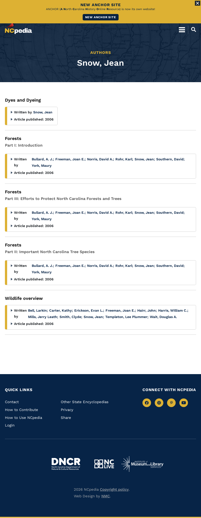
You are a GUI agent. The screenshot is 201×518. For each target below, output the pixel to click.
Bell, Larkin (38, 310)
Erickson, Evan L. (89, 310)
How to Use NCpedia (23, 417)
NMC (105, 496)
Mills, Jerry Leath (43, 317)
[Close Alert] (197, 3)
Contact (12, 402)
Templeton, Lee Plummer (126, 317)
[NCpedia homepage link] (18, 27)
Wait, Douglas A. (163, 317)
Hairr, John (147, 310)
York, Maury (42, 166)
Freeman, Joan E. (70, 159)
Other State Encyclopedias (84, 402)
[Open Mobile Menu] (182, 29)
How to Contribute (21, 410)
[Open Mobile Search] (192, 29)
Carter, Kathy (61, 310)
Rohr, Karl (124, 159)
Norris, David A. (100, 159)
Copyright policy (114, 489)
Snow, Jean (42, 112)
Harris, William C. (173, 310)
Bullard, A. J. (43, 159)
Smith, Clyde (71, 317)
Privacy (67, 410)
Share (66, 417)
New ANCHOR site (100, 17)
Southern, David (170, 159)
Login (10, 425)
